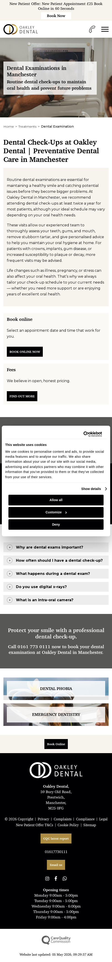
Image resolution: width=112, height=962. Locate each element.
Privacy (43, 819)
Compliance (85, 819)
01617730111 (56, 851)
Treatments (27, 126)
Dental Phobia (56, 688)
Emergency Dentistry (56, 714)
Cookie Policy (68, 825)
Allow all (56, 500)
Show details (91, 489)
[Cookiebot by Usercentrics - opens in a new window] (82, 434)
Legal (103, 819)
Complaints (62, 819)
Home (8, 126)
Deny (56, 524)
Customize (56, 512)
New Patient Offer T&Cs (34, 825)
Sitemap (89, 825)
